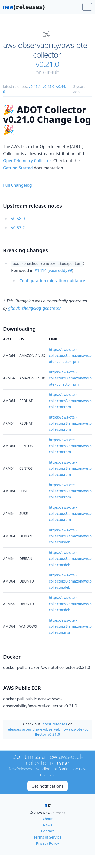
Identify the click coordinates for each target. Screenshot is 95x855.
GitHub (51, 72)
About (47, 818)
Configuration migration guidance (52, 280)
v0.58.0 (18, 218)
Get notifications (47, 786)
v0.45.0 (48, 86)
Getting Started (18, 168)
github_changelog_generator (34, 308)
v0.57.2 (18, 227)
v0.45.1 (35, 86)
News (47, 825)
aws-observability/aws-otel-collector (47, 49)
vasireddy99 (60, 270)
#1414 (41, 270)
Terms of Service (47, 837)
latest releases (54, 724)
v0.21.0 (47, 64)
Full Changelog (17, 185)
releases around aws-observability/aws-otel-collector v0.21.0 (47, 732)
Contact (47, 831)
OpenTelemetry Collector (27, 160)
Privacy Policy (47, 843)
